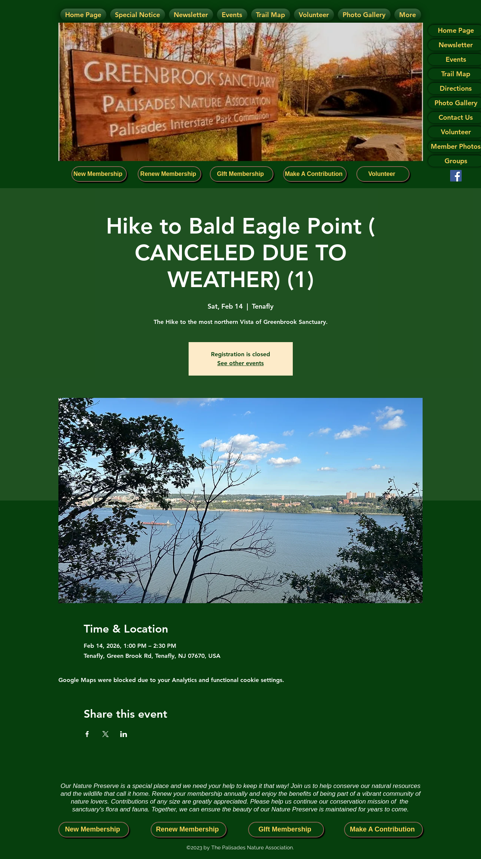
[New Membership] (99, 174)
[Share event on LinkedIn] (123, 734)
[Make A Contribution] (315, 174)
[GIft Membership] (241, 174)
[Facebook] (456, 175)
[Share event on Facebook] (87, 734)
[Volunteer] (383, 174)
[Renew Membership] (169, 174)
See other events (240, 363)
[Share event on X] (105, 734)
